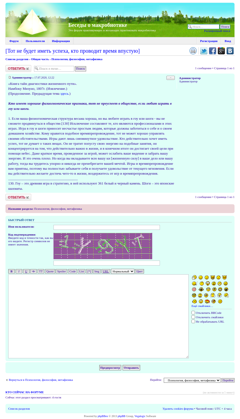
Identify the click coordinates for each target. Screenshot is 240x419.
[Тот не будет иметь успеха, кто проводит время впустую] (72, 51)
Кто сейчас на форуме (24, 392)
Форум (14, 41)
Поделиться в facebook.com (212, 50)
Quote (50, 271)
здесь (64, 93)
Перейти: (156, 379)
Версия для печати (193, 50)
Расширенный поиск (217, 30)
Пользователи (35, 41)
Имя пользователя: (21, 226)
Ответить (18, 68)
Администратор (22, 77)
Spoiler (61, 271)
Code (72, 271)
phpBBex (103, 416)
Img (96, 271)
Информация (61, 41)
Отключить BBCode (206, 312)
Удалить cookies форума (178, 408)
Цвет (139, 271)
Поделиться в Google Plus (221, 50)
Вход (228, 41)
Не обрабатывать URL (207, 321)
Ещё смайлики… (202, 306)
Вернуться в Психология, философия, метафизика (41, 379)
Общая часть (40, 59)
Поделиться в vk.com (230, 50)
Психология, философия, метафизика (76, 59)
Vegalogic (139, 416)
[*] (89, 271)
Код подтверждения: (22, 234)
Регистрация (209, 41)
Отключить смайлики (207, 317)
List (81, 271)
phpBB (121, 416)
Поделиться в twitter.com (203, 50)
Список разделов (17, 59)
